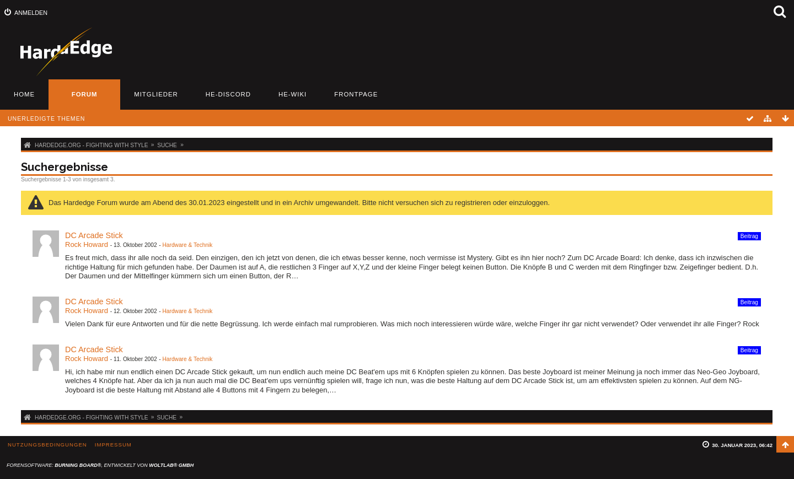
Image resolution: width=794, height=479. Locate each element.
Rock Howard (86, 244)
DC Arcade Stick (94, 235)
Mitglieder (156, 94)
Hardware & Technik (187, 245)
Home (24, 94)
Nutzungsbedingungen (47, 445)
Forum (85, 94)
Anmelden (30, 12)
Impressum (113, 445)
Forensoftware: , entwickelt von (100, 465)
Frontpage (356, 94)
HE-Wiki (292, 94)
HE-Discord (228, 94)
